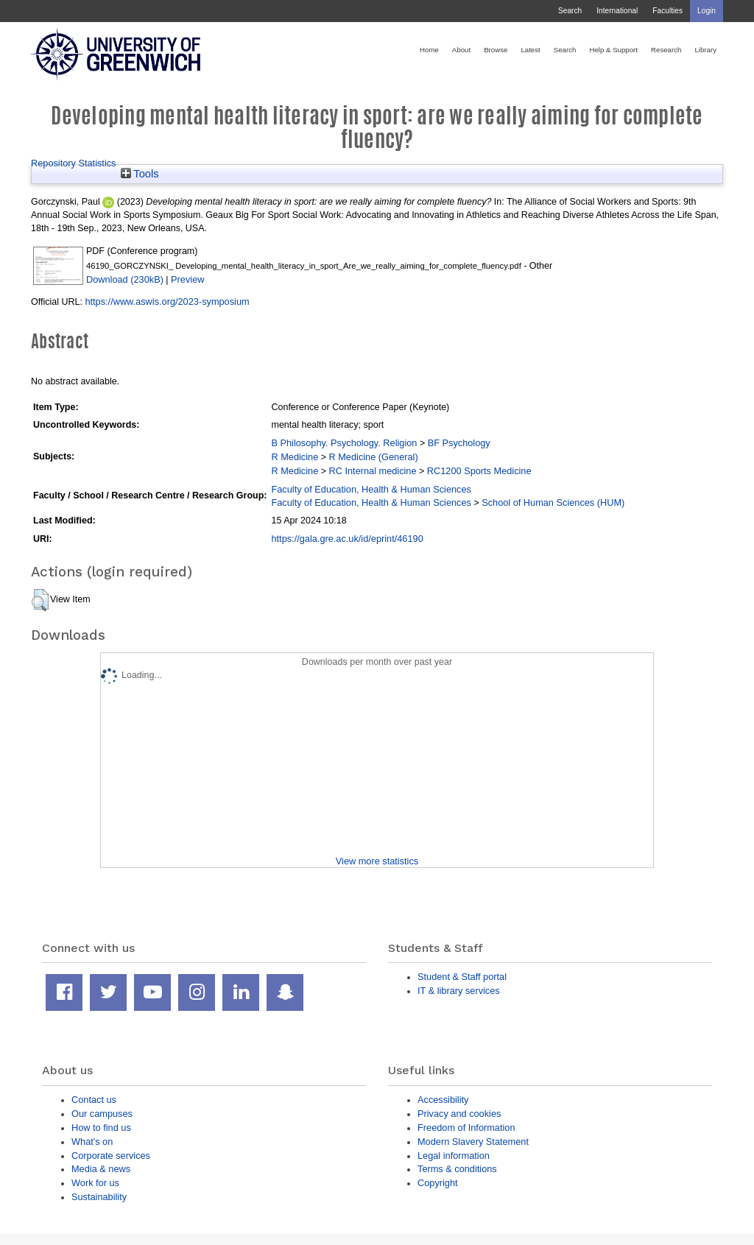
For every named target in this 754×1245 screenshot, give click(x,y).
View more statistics (377, 861)
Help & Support (613, 50)
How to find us (101, 1127)
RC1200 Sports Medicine (479, 470)
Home (429, 50)
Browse (495, 50)
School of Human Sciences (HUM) (553, 502)
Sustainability (99, 1196)
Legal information (453, 1155)
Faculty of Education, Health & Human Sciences (371, 489)
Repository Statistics (73, 163)
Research (666, 50)
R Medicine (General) (373, 456)
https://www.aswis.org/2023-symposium (167, 301)
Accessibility (442, 1099)
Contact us (93, 1099)
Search (570, 11)
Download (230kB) (124, 279)
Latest (530, 50)
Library (705, 50)
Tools (140, 174)
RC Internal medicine (373, 470)
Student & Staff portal (462, 976)
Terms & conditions (457, 1168)
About (461, 50)
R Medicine (294, 456)
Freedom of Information (466, 1127)
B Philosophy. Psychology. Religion (344, 442)
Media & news (100, 1168)
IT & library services (458, 990)
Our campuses (102, 1113)
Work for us (95, 1182)
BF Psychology (459, 442)
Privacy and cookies (459, 1113)
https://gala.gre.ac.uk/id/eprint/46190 (347, 538)
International (617, 11)
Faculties (667, 11)
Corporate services (110, 1155)
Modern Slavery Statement (473, 1141)
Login (706, 11)
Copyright (437, 1182)
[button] (40, 600)
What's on (92, 1141)
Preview (187, 279)
